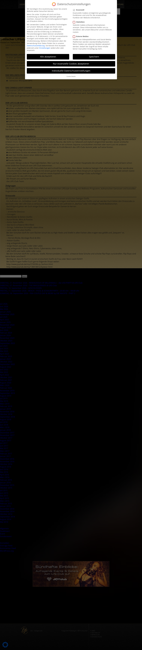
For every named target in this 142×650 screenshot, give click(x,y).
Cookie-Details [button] (71, 76)
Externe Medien (81, 36)
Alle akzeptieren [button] (48, 56)
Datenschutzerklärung (36, 45)
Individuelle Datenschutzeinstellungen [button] (71, 70)
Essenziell (79, 10)
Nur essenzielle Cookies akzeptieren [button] (71, 63)
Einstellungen (44, 48)
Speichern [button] (94, 56)
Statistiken (79, 22)
